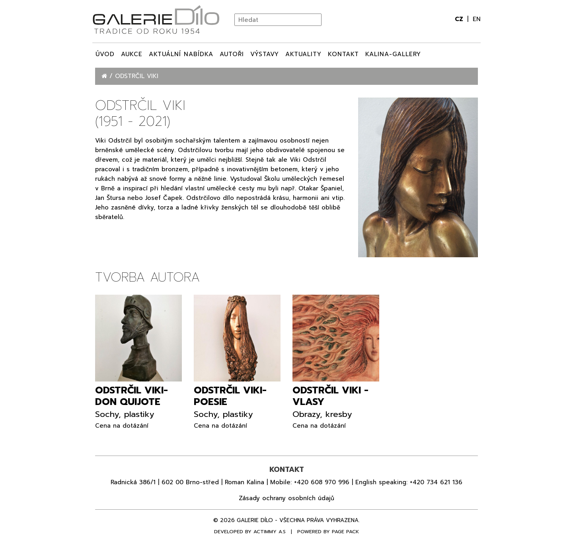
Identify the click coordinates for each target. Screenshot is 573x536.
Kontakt (343, 54)
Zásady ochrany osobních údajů (286, 498)
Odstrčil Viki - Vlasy (330, 396)
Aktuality (303, 54)
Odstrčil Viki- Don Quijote (131, 396)
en (477, 19)
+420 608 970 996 (321, 482)
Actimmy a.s (269, 531)
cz (460, 19)
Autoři (232, 54)
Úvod (105, 54)
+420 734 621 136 (436, 482)
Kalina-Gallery (393, 54)
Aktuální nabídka (181, 54)
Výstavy (264, 54)
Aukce (131, 54)
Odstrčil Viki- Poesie (230, 396)
